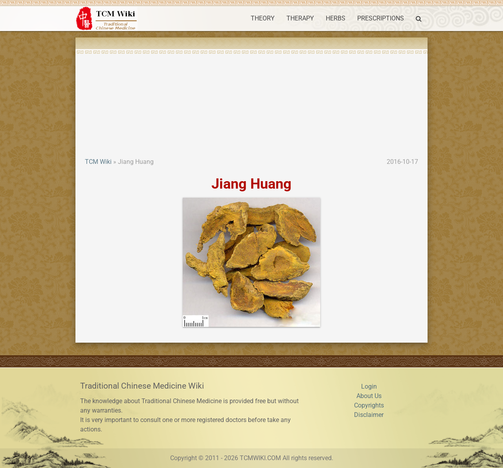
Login (369, 386)
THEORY (263, 18)
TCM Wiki (98, 161)
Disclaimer (369, 414)
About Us (369, 396)
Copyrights (369, 405)
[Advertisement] (251, 98)
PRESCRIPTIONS (380, 18)
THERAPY (300, 18)
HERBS (335, 18)
